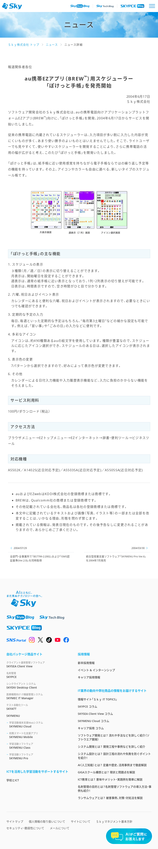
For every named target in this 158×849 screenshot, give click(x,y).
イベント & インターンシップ (96, 670)
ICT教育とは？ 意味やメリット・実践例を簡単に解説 (110, 779)
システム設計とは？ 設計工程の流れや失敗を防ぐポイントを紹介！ (114, 756)
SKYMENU (13, 716)
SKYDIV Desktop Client (37, 685)
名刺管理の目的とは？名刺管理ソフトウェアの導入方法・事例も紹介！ (114, 789)
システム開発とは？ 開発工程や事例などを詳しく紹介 (111, 746)
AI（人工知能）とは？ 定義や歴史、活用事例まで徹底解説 (112, 765)
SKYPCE (37, 675)
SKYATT (37, 707)
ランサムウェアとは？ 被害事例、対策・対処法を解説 (110, 798)
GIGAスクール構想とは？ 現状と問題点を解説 (106, 772)
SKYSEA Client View (37, 664)
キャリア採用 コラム (91, 728)
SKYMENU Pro (38, 756)
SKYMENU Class (38, 745)
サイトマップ (14, 821)
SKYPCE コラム (87, 706)
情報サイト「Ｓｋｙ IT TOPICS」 (97, 699)
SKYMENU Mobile (38, 735)
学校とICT (12, 780)
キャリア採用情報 (89, 677)
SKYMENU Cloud (38, 724)
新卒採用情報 (86, 663)
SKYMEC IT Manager (37, 696)
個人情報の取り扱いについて (47, 821)
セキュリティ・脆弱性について (25, 828)
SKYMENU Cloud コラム (93, 721)
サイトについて (80, 821)
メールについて (59, 828)
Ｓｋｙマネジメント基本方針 (114, 821)
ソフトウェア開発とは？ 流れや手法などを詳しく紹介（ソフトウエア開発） (113, 737)
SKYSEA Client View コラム (95, 714)
